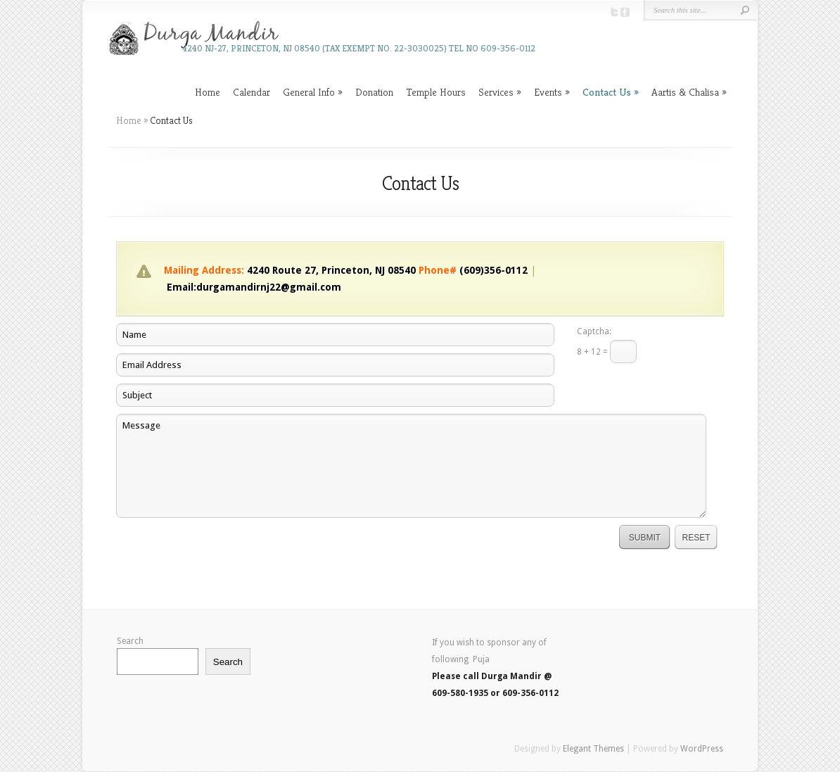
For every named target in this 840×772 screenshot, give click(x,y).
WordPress (701, 749)
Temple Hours (436, 92)
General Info (309, 92)
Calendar (251, 92)
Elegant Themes (593, 749)
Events (548, 92)
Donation (374, 92)
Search (130, 641)
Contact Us (607, 92)
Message (411, 466)
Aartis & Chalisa (685, 92)
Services (496, 92)
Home (207, 92)
